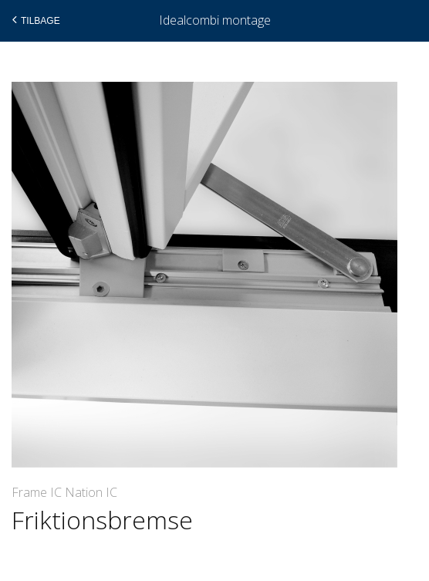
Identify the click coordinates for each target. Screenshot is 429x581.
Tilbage (34, 20)
